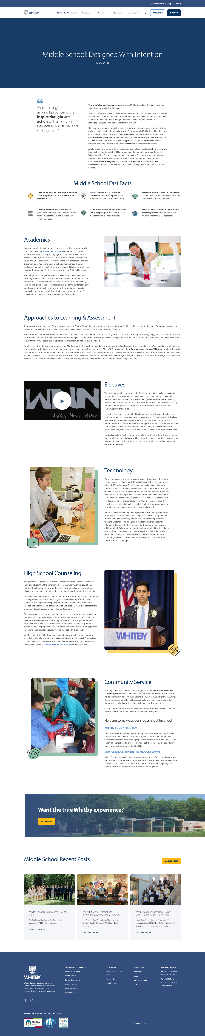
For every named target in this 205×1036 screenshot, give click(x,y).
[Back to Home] (31, 12)
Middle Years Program (53, 251)
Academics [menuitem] (86, 13)
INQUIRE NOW (46, 821)
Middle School (111, 983)
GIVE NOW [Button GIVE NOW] (174, 13)
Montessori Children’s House (114, 973)
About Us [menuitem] (132, 13)
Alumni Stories (71, 984)
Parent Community (72, 980)
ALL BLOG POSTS (171, 861)
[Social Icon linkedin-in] (37, 1000)
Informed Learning (72, 971)
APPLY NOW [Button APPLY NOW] (158, 13)
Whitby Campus (71, 988)
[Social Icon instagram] (32, 1000)
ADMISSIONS (139, 968)
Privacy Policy (140, 1023)
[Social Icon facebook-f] (26, 1000)
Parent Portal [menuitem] (158, 3)
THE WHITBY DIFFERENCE (75, 967)
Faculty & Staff (70, 993)
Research (94, 192)
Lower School (111, 979)
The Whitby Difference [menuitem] (66, 13)
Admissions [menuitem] (117, 13)
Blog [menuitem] (169, 3)
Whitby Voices (70, 976)
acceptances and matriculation (59, 644)
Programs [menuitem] (101, 13)
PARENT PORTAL (140, 980)
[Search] (145, 12)
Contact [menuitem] (178, 3)
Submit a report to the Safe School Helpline (170, 984)
